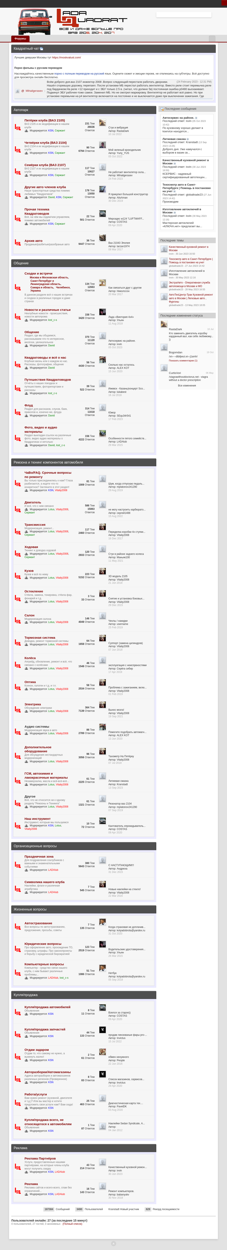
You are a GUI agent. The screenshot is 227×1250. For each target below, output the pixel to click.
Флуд (28, 405)
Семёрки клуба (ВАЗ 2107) (44, 165)
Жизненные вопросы (30, 909)
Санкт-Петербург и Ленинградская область (45, 282)
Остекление (33, 591)
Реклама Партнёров (40, 1158)
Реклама (20, 1148)
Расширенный (214, 14)
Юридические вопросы (42, 944)
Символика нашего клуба (44, 882)
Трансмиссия (34, 524)
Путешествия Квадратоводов (47, 379)
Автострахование (38, 923)
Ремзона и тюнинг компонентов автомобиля (48, 462)
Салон (29, 615)
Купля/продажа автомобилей (47, 1007)
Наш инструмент (37, 818)
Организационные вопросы (35, 846)
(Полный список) (72, 1223)
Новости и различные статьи (47, 309)
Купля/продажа (25, 995)
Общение (21, 263)
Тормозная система (39, 637)
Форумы (20, 38)
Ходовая (31, 547)
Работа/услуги (35, 1094)
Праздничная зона (38, 856)
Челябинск (63, 287)
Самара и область (41, 287)
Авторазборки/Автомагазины (47, 1072)
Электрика (32, 704)
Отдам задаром (36, 1049)
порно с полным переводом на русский (79, 73)
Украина (35, 290)
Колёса (30, 658)
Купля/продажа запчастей (44, 1029)
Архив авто (33, 240)
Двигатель (32, 502)
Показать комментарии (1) (183, 360)
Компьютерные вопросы (44, 964)
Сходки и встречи (38, 273)
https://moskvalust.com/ (66, 57)
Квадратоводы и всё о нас (45, 357)
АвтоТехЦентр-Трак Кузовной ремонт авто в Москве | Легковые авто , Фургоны (191, 298)
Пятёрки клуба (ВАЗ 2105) (44, 120)
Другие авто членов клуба (45, 187)
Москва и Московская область (49, 277)
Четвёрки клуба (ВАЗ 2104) (45, 142)
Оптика (30, 682)
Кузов (29, 570)
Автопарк (21, 110)
